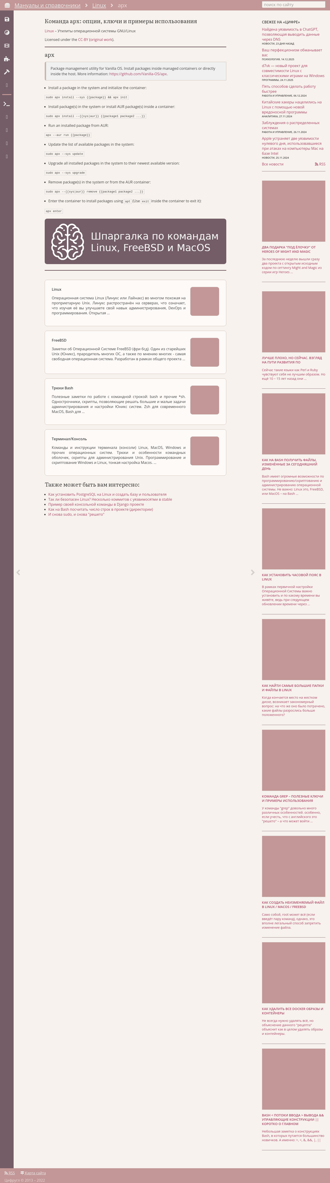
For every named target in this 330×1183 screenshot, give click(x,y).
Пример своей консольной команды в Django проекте (102, 519)
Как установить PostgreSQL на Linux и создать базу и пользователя (113, 509)
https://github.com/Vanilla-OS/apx (138, 92)
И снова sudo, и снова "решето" (82, 529)
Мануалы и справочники (48, 5)
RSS (320, 161)
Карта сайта (33, 1168)
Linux (99, 5)
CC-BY (83, 57)
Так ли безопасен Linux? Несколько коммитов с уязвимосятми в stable (115, 514)
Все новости (272, 161)
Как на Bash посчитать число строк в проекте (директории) (106, 524)
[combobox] (293, 4)
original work (101, 57)
